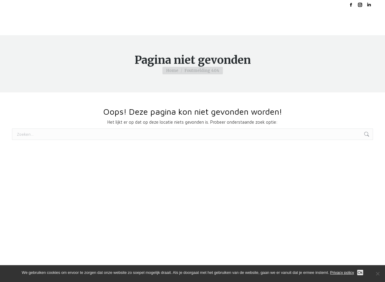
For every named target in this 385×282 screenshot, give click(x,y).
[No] (377, 274)
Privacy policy (342, 272)
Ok (360, 272)
